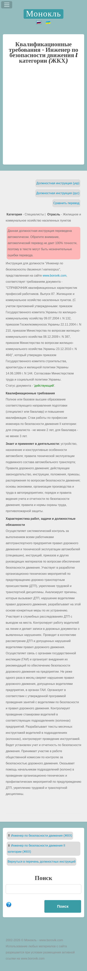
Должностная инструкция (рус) (57, 193)
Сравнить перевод (66, 203)
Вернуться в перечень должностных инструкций (41, 861)
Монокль (43, 14)
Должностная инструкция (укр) (57, 183)
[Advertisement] (43, 116)
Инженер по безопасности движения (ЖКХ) (41, 835)
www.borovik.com (54, 275)
